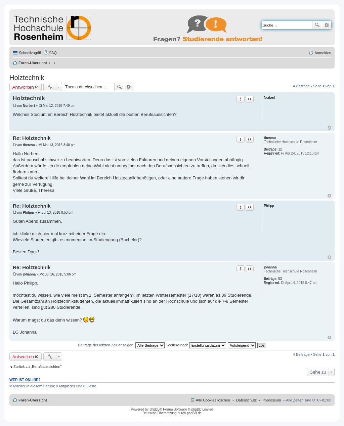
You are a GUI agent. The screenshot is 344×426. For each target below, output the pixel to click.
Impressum (272, 400)
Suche (317, 25)
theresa (270, 138)
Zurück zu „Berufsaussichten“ (37, 367)
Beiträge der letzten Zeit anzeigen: (121, 345)
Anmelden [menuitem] (322, 53)
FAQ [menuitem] (53, 53)
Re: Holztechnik (32, 138)
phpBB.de (194, 413)
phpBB (154, 409)
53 (280, 279)
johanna (270, 267)
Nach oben (329, 128)
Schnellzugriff (30, 53)
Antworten (23, 87)
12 (280, 149)
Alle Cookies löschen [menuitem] (213, 400)
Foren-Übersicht (32, 63)
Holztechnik (26, 77)
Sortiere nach (196, 345)
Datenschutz (246, 400)
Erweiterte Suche (326, 25)
